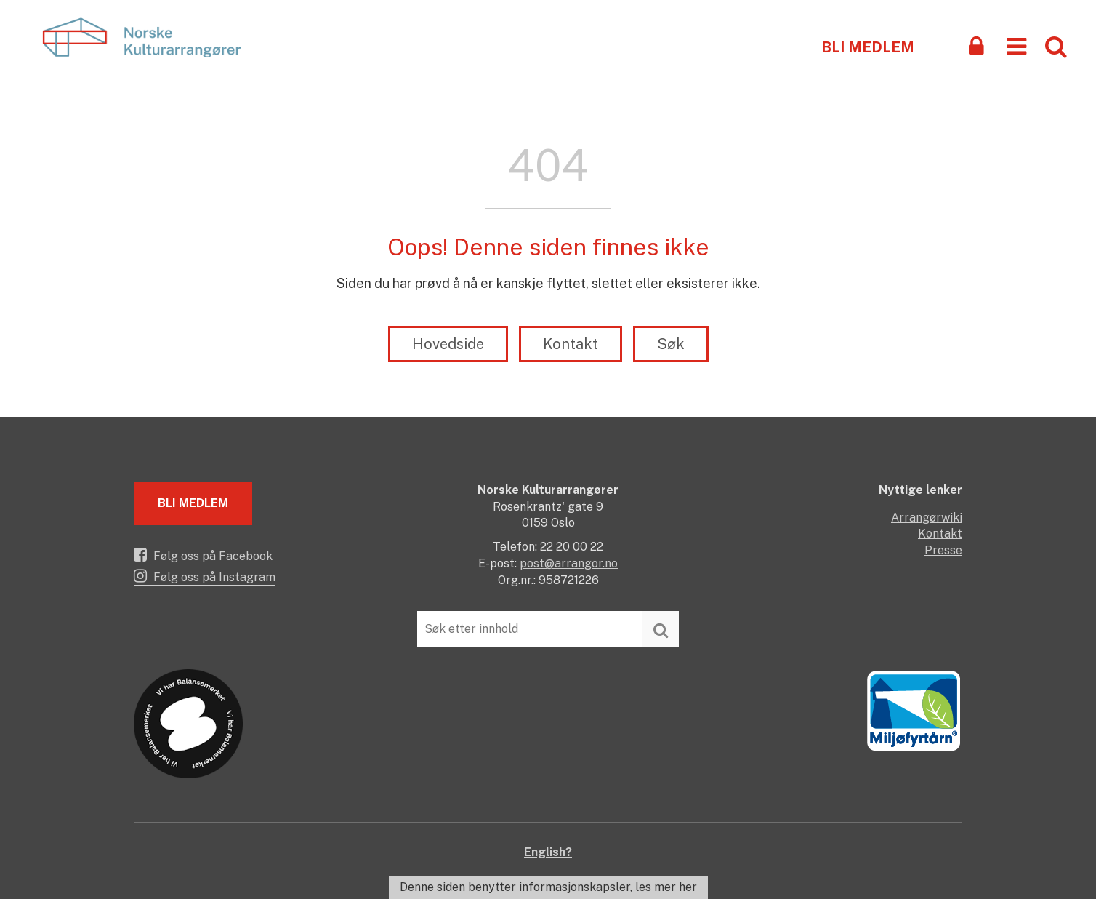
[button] (1016, 45)
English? (548, 852)
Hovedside (448, 344)
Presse (943, 550)
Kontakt (570, 344)
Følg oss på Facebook (203, 555)
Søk (671, 344)
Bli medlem (867, 47)
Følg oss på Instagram (204, 576)
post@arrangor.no (569, 563)
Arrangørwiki (926, 517)
